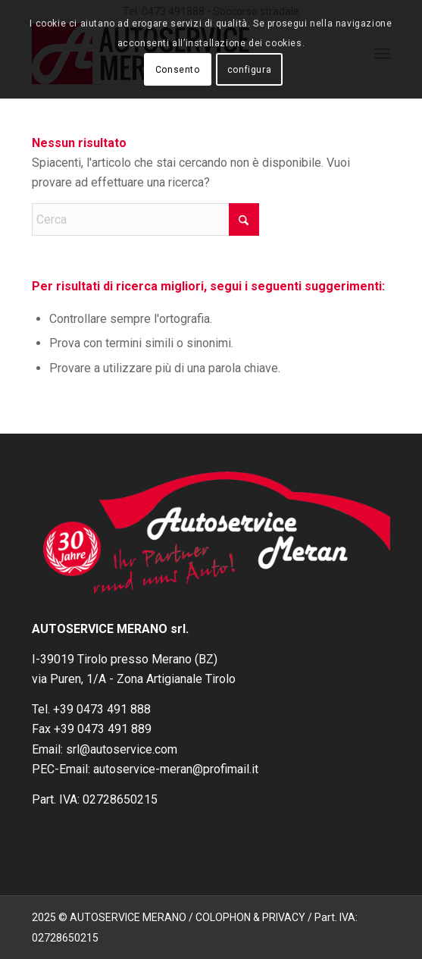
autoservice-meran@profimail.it (175, 769)
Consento (177, 69)
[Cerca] (145, 219)
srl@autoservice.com (121, 749)
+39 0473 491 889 (103, 729)
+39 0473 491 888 (102, 709)
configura (249, 69)
